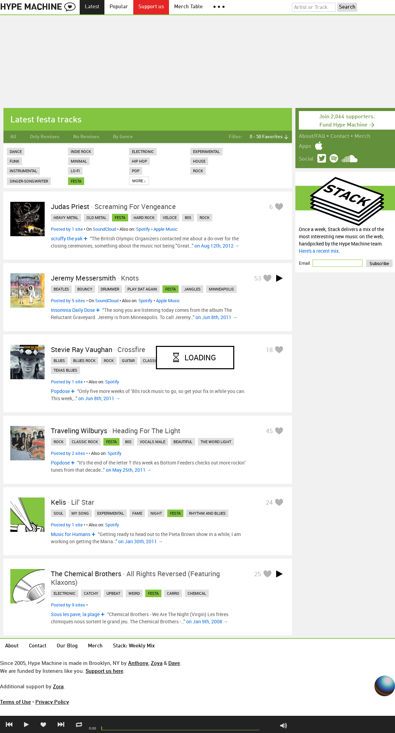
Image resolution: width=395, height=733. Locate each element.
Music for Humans (70, 534)
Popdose (60, 391)
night (156, 513)
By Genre (123, 136)
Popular (119, 7)
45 (269, 431)
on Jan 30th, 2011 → (140, 541)
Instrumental (23, 170)
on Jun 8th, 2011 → (216, 317)
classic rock (85, 441)
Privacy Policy (52, 701)
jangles (192, 289)
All (13, 136)
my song (80, 513)
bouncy (84, 289)
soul (58, 513)
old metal (96, 217)
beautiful (182, 441)
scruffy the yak (66, 238)
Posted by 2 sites (68, 453)
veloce (170, 217)
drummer (110, 289)
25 (257, 574)
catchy (91, 593)
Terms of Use (15, 701)
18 (269, 350)
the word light (216, 441)
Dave (174, 662)
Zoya (156, 662)
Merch (362, 136)
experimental (110, 513)
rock (205, 217)
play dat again (142, 289)
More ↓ (139, 180)
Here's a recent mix (319, 251)
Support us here (104, 670)
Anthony (138, 662)
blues (59, 360)
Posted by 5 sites (68, 300)
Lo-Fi (75, 170)
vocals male (152, 441)
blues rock (84, 360)
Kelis (58, 502)
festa (76, 181)
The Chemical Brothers (86, 573)
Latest (92, 7)
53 (257, 278)
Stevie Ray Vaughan (81, 349)
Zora (58, 686)
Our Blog (67, 646)
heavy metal (66, 217)
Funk (14, 161)
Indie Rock (81, 151)
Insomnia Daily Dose (73, 310)
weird (134, 593)
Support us (151, 7)
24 (269, 502)
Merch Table (188, 7)
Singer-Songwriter (29, 181)
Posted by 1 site (67, 229)
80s (188, 217)
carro (173, 593)
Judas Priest (70, 206)
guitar (128, 360)
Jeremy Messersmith (83, 278)
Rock (198, 170)
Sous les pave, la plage (75, 614)
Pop (135, 170)
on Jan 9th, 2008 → (207, 621)
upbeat (113, 593)
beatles (61, 289)
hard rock (144, 217)
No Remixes (86, 136)
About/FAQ (312, 136)
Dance (16, 151)
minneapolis (221, 289)
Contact (339, 136)
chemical (197, 593)
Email (305, 263)
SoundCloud (104, 229)
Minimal (79, 161)
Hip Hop (139, 161)
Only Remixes (44, 136)
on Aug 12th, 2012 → (216, 245)
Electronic (143, 151)
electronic (65, 593)
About (12, 646)
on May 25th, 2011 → (128, 470)
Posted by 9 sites (68, 605)
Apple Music (166, 229)
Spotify (143, 229)
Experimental (206, 151)
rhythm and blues (207, 513)
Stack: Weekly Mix (134, 646)
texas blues (65, 370)
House (199, 161)
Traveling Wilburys (79, 430)
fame (137, 513)
